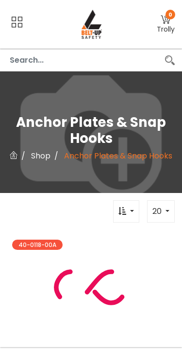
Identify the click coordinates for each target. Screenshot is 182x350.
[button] (166, 25)
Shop (40, 155)
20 (158, 211)
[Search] (170, 60)
